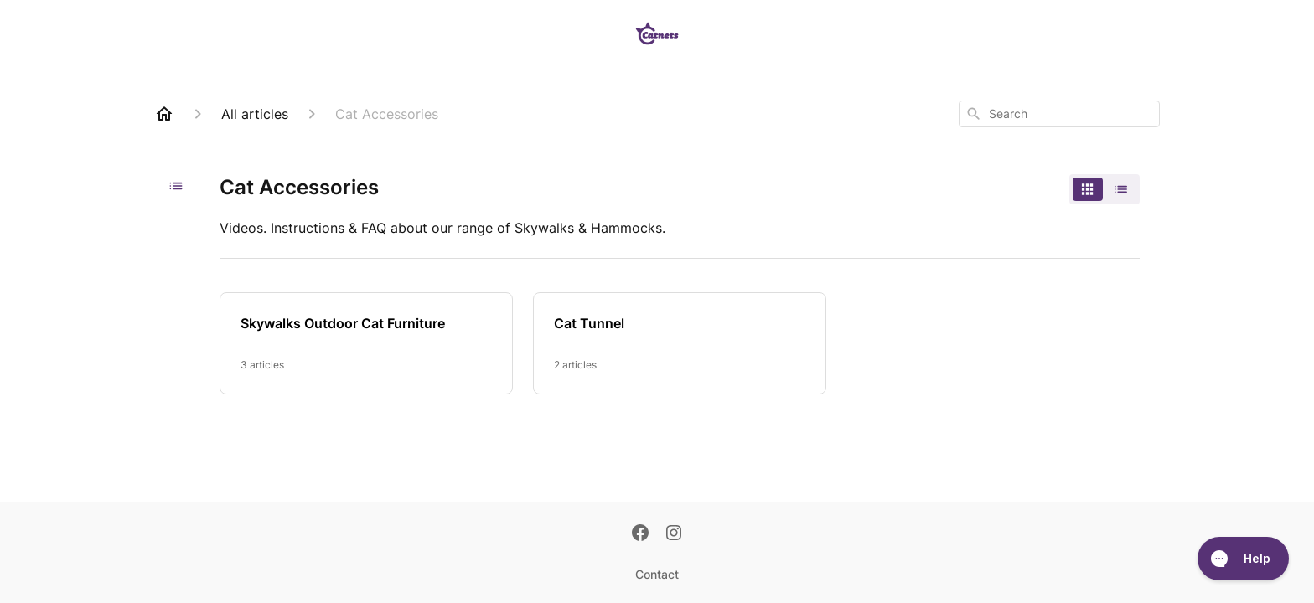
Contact (657, 574)
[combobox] (1059, 113)
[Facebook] (640, 534)
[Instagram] (674, 534)
